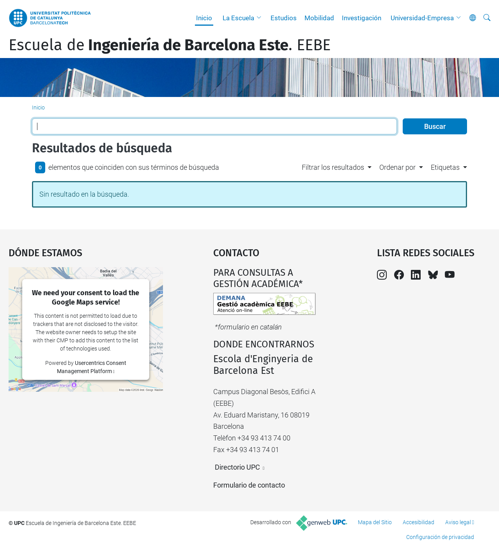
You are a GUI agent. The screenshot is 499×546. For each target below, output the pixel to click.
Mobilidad (319, 18)
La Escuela (238, 18)
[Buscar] (486, 18)
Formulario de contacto (249, 485)
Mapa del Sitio (375, 522)
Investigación (361, 18)
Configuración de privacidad (440, 537)
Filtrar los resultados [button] (333, 167)
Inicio (204, 18)
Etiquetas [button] (445, 167)
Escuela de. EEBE (170, 45)
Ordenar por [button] (397, 167)
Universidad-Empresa (422, 18)
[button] (260, 18)
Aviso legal (458, 522)
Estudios (284, 18)
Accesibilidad (418, 522)
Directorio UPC (237, 467)
